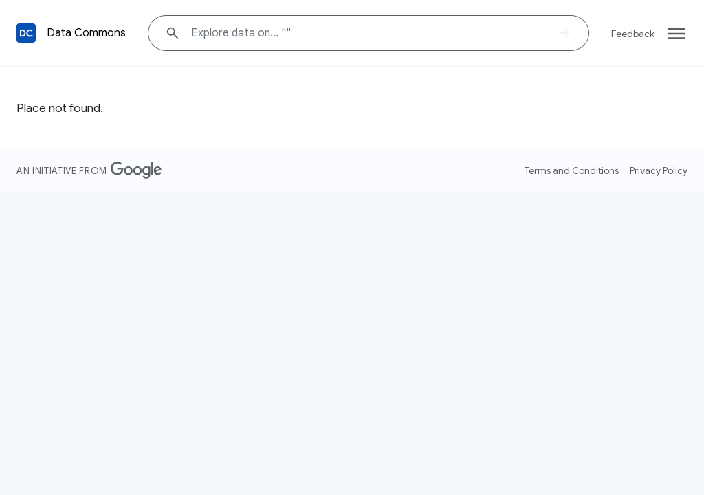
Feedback (632, 34)
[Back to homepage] (26, 33)
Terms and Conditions (572, 170)
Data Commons (86, 33)
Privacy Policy (659, 170)
